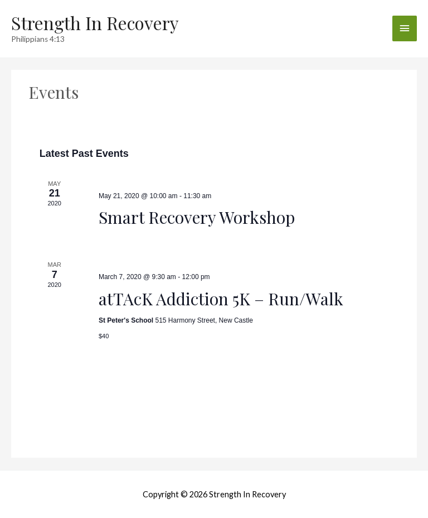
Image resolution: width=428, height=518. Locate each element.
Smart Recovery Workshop (197, 217)
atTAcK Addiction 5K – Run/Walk (221, 298)
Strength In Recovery (95, 23)
